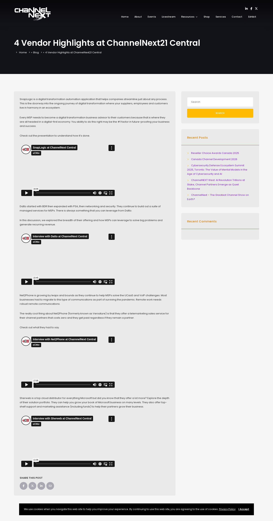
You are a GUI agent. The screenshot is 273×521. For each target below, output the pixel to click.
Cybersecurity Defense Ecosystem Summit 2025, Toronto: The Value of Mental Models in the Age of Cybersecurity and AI (217, 170)
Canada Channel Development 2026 (214, 159)
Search (220, 113)
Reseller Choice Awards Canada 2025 (215, 153)
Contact (237, 16)
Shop (207, 16)
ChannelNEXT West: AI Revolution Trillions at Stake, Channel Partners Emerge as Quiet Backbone (216, 184)
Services (221, 16)
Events (152, 16)
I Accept (243, 509)
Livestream (169, 16)
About (138, 16)
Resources (189, 16)
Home (125, 16)
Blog (36, 52)
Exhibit (252, 16)
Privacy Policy (227, 509)
